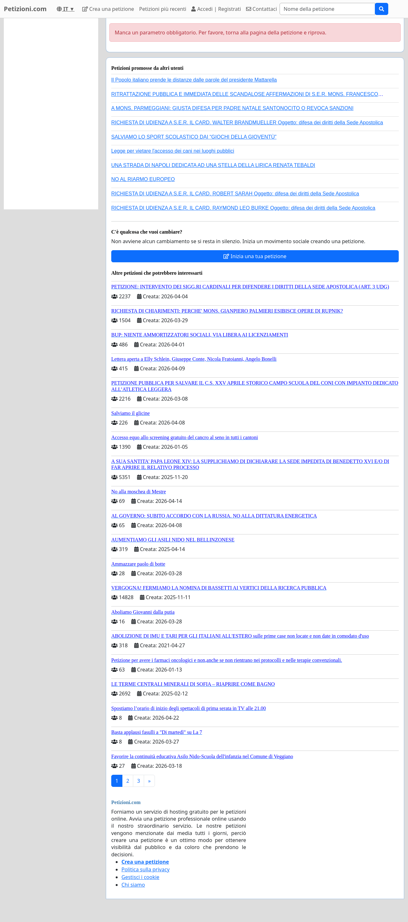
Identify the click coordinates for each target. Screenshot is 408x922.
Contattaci (261, 8)
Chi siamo (133, 884)
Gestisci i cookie (140, 877)
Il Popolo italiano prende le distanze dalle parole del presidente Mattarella (194, 80)
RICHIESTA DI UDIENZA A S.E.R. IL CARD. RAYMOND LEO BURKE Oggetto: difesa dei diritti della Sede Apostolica (243, 208)
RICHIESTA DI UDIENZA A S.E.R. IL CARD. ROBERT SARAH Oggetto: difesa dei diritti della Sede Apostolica (235, 193)
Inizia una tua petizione (254, 256)
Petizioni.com (25, 8)
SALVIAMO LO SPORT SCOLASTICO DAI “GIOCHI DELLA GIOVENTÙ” (193, 137)
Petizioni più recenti (162, 8)
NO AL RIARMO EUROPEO (143, 179)
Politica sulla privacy (145, 869)
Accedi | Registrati (216, 8)
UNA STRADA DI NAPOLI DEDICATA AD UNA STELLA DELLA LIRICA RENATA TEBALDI (213, 165)
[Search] (327, 9)
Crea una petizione (108, 8)
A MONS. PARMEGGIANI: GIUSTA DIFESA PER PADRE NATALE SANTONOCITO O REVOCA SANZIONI (232, 108)
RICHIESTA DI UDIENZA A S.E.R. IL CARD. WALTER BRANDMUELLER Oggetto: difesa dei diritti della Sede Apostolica (247, 122)
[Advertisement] (51, 113)
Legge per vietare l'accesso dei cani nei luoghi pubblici (172, 151)
